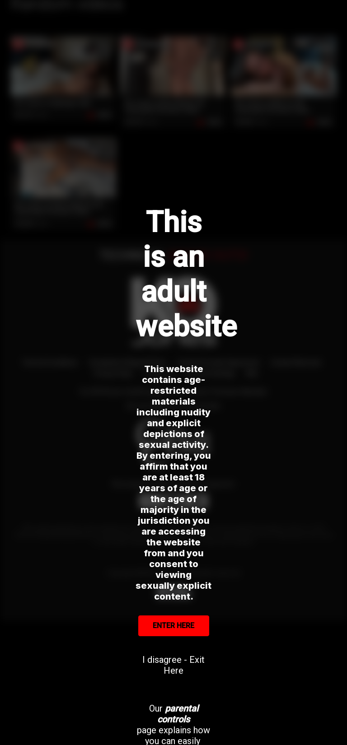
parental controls (177, 714)
